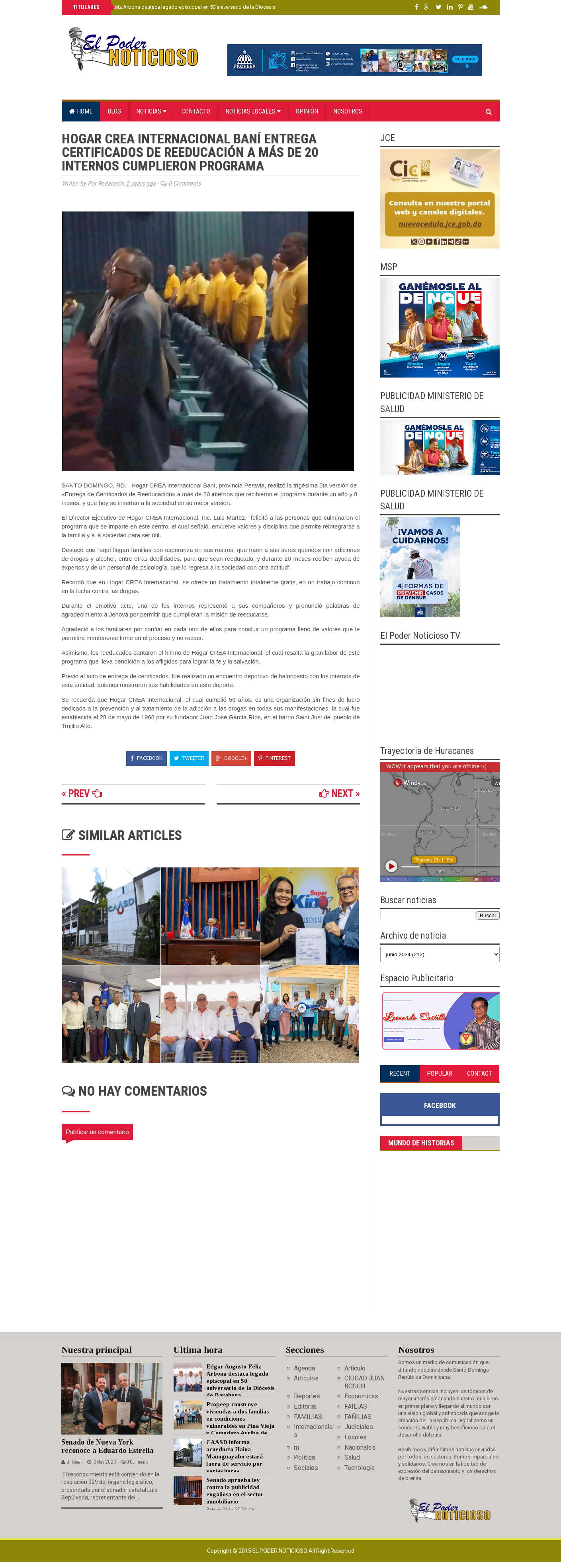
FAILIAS (355, 1406)
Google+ (231, 758)
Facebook (146, 758)
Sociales (306, 1468)
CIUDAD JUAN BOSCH (364, 1382)
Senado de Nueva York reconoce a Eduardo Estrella (107, 1446)
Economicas (361, 1396)
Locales (355, 1437)
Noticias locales (253, 111)
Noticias (151, 111)
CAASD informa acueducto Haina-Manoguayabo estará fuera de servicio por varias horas (234, 1456)
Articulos (306, 1378)
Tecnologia (359, 1468)
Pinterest (274, 758)
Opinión (307, 111)
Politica (304, 1457)
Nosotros (347, 111)
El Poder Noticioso (280, 1551)
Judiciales (358, 1427)
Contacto (196, 111)
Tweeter (189, 758)
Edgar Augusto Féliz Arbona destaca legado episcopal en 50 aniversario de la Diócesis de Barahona (189, 7)
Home (80, 111)
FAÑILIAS (357, 1417)
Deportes (307, 1396)
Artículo (355, 1368)
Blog (114, 111)
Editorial (305, 1406)
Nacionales (359, 1447)
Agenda (304, 1368)
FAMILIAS (308, 1417)
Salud (352, 1457)
